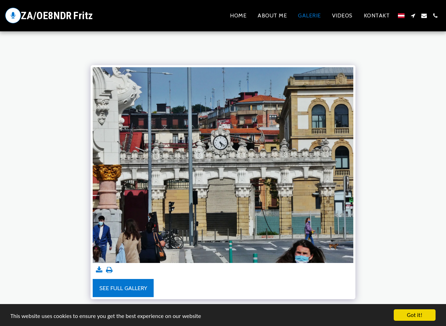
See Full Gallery (123, 288)
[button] (413, 15)
